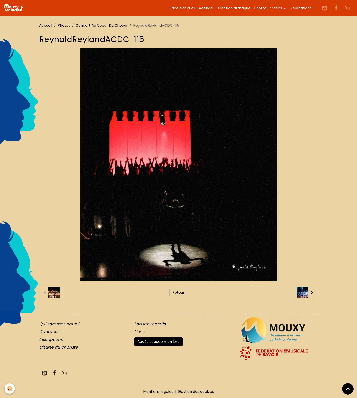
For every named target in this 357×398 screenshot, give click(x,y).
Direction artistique (233, 8)
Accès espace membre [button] (158, 341)
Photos (260, 8)
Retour (178, 292)
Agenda (206, 8)
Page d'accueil (182, 8)
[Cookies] (10, 388)
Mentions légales (158, 391)
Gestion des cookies (196, 391)
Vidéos (276, 8)
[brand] (14, 8)
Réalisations (300, 8)
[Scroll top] (348, 389)
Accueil (45, 25)
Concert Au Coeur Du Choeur (102, 25)
